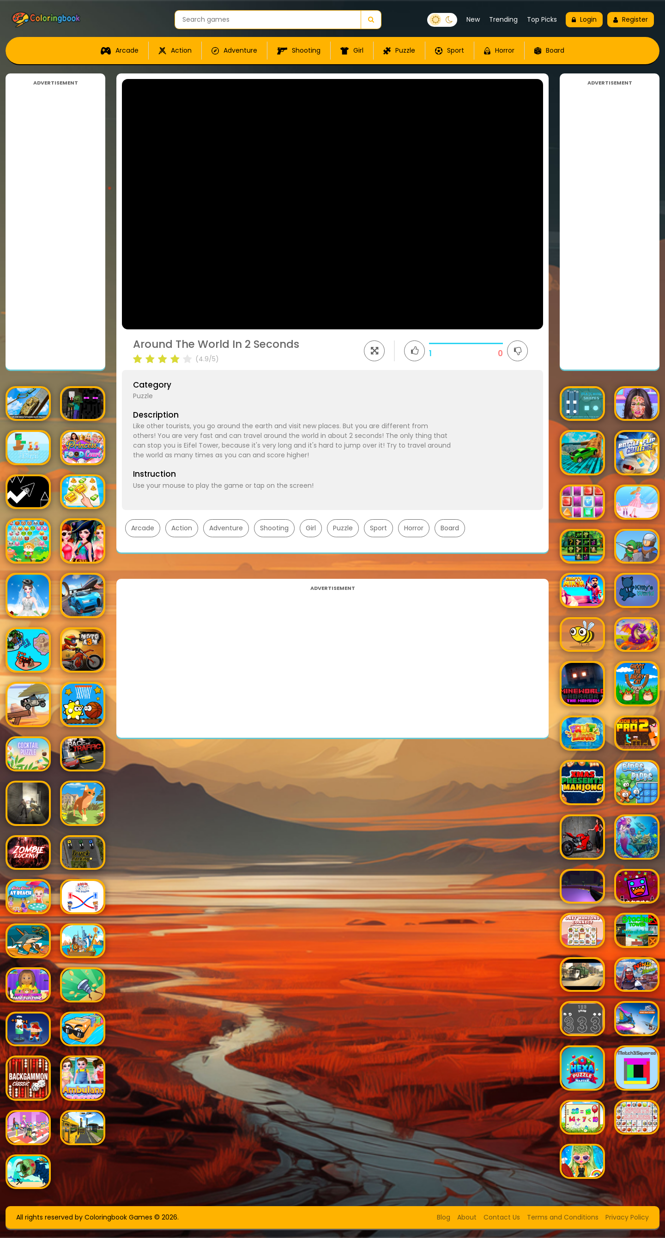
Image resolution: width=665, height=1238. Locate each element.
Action (175, 50)
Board (549, 50)
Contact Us (502, 1217)
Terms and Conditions (562, 1217)
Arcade (120, 50)
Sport (449, 50)
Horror (499, 50)
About (467, 1217)
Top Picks (542, 19)
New (473, 19)
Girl (351, 50)
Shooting (298, 50)
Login (584, 19)
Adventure (234, 50)
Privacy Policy (627, 1217)
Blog (443, 1217)
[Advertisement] (55, 225)
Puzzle (399, 50)
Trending (503, 19)
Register (630, 19)
